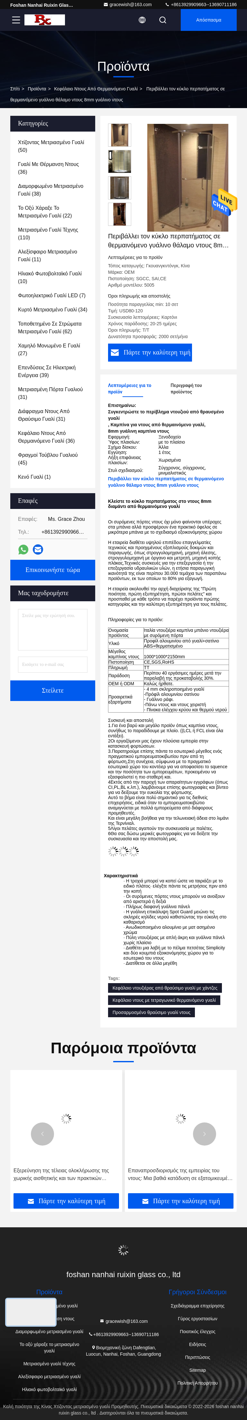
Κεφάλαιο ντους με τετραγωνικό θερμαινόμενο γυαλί (164, 1000)
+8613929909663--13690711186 (201, 4)
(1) (34, 477)
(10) (50, 277)
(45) (48, 459)
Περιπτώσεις (197, 1357)
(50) (51, 146)
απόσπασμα (208, 20)
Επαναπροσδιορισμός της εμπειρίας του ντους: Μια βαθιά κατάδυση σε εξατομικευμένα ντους (180, 1175)
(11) (47, 255)
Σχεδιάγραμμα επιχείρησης (197, 1305)
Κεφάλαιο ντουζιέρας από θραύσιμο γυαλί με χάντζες (165, 988)
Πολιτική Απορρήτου (198, 1383)
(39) (47, 371)
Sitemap (197, 1370)
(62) (50, 327)
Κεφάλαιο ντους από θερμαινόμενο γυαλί (96, 88)
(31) (50, 393)
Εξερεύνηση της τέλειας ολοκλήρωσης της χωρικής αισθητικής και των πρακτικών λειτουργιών (61, 1175)
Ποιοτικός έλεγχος (197, 1331)
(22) (45, 211)
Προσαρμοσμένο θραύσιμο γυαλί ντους (151, 1012)
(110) (48, 233)
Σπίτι (15, 88)
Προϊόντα (37, 88)
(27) (49, 349)
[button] (42, 1134)
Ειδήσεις (197, 1344)
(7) (52, 295)
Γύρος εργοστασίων (197, 1318)
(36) (48, 168)
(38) (50, 190)
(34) (52, 309)
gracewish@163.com (127, 4)
